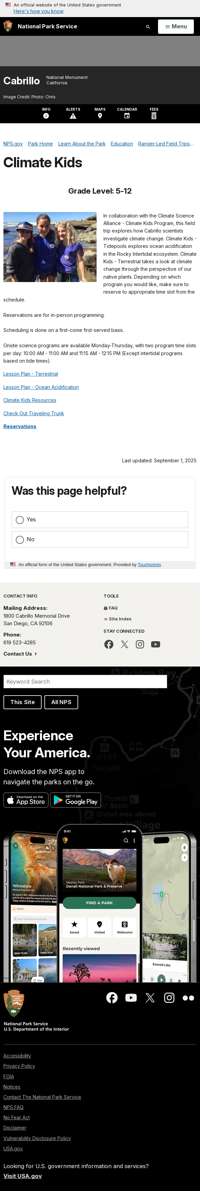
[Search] (85, 681)
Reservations (20, 426)
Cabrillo (21, 80)
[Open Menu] (176, 26)
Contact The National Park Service (42, 1097)
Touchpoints (149, 564)
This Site (22, 702)
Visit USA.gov (22, 1176)
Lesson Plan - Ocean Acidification (41, 387)
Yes (31, 519)
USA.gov (13, 1148)
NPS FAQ (13, 1107)
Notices (11, 1087)
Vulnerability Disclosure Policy (37, 1138)
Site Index (117, 618)
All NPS (61, 702)
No (30, 539)
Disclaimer (14, 1128)
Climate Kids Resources (29, 400)
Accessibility (17, 1056)
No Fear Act (16, 1117)
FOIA (8, 1076)
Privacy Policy (19, 1066)
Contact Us (18, 653)
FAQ (110, 608)
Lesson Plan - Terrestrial (30, 374)
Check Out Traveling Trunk (33, 413)
